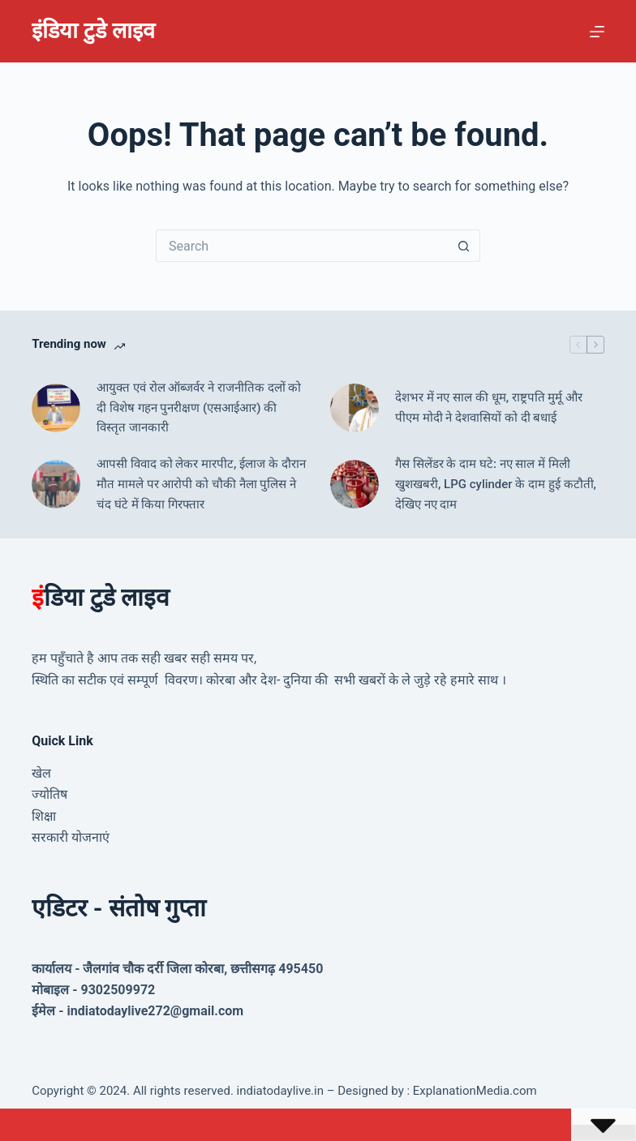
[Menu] (597, 31)
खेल (41, 773)
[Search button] (464, 245)
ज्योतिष (49, 794)
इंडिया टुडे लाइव (93, 31)
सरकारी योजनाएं (71, 837)
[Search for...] (302, 245)
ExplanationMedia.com (473, 1090)
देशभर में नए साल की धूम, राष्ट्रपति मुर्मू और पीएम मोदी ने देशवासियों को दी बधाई (488, 407)
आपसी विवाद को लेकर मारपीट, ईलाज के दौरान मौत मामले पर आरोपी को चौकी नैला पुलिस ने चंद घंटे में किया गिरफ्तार (201, 484)
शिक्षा (44, 816)
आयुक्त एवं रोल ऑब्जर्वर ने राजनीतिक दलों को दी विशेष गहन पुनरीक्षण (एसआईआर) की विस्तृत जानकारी (199, 407)
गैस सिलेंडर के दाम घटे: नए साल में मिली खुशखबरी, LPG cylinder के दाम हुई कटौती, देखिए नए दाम (495, 484)
